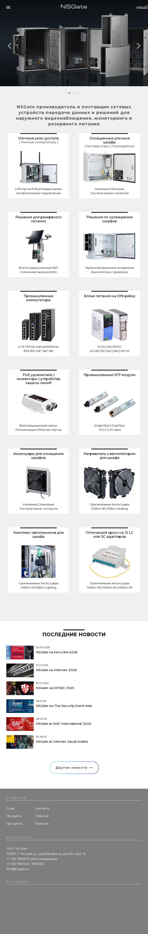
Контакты (42, 808)
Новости (41, 823)
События (41, 816)
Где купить (14, 823)
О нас (10, 808)
